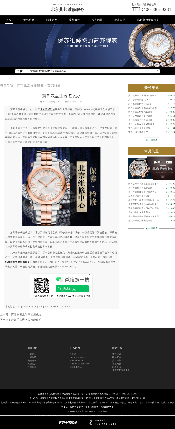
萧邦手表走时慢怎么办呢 (151, 112)
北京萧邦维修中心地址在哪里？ (151, 204)
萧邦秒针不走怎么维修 (151, 128)
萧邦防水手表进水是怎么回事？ (151, 184)
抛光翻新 (32, 360)
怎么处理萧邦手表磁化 (151, 196)
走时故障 (32, 357)
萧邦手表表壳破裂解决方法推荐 (151, 216)
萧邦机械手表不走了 (151, 132)
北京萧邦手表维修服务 (17, 262)
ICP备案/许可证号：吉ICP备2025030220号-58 (87, 411)
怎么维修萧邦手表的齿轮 (151, 221)
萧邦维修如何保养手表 (151, 212)
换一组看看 (152, 140)
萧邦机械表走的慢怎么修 (151, 120)
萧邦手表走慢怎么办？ (151, 100)
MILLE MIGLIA (78, 357)
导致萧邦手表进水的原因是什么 (151, 200)
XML (134, 394)
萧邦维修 (28, 19)
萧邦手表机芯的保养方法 (151, 188)
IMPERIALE (76, 367)
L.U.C (73, 354)
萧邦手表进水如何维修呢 (26, 319)
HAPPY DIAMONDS (80, 364)
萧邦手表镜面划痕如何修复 (151, 124)
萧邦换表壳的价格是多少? (151, 104)
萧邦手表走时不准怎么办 (26, 314)
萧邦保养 (74, 19)
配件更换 (51, 19)
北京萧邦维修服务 (67, 9)
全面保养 (32, 367)
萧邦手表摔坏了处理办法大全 (151, 192)
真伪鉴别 (32, 364)
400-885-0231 (152, 9)
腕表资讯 (119, 19)
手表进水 (32, 354)
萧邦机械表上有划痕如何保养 (151, 96)
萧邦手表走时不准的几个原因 (151, 108)
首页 (9, 19)
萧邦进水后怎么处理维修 (151, 116)
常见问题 (97, 19)
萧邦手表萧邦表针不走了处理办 (151, 208)
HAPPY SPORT (77, 360)
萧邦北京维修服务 (30, 85)
